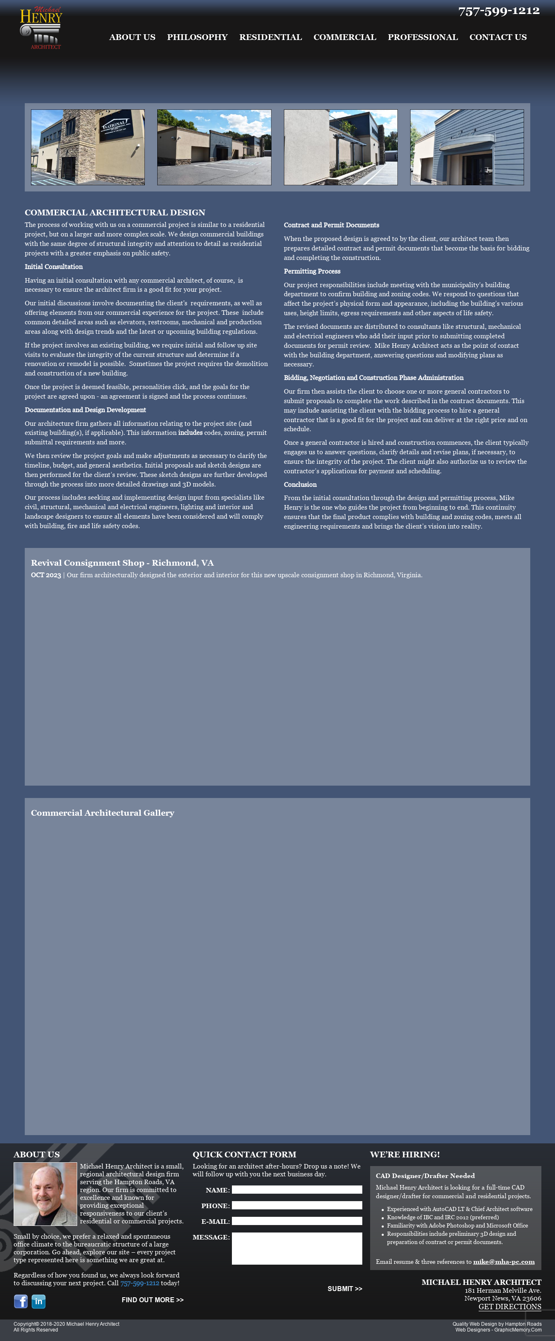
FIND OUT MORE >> (153, 1299)
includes (190, 433)
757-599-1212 (499, 9)
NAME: (218, 1190)
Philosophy (197, 37)
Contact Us (498, 37)
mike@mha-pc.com (504, 1261)
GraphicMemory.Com (518, 1330)
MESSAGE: (211, 1237)
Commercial (345, 37)
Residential (270, 37)
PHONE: (215, 1206)
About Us (132, 37)
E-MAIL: (215, 1221)
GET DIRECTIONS (510, 1306)
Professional (423, 37)
